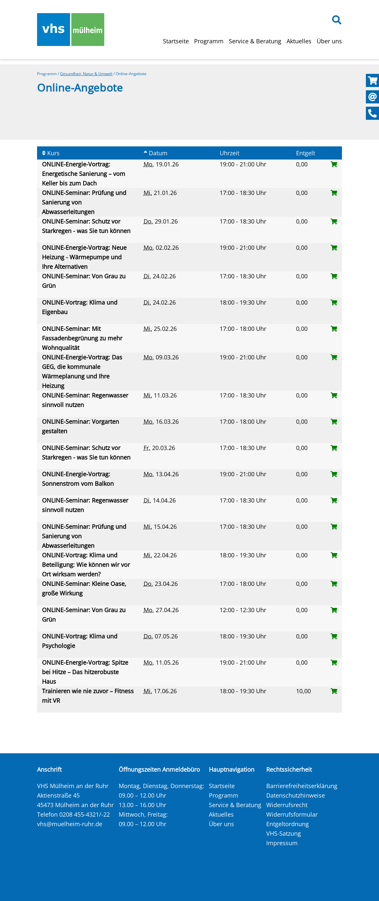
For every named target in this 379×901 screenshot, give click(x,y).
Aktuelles (299, 41)
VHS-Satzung (283, 833)
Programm (209, 41)
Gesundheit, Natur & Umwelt (86, 73)
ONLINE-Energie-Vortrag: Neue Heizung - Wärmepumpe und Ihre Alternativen (84, 257)
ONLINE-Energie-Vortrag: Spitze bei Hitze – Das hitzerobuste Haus (85, 671)
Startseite (176, 41)
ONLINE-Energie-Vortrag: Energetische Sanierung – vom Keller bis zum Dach (83, 173)
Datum (156, 153)
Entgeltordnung (287, 824)
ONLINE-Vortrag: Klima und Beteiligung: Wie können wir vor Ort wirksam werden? (86, 564)
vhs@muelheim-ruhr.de (69, 824)
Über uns (329, 41)
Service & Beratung (255, 41)
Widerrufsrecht (287, 805)
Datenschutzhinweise (295, 795)
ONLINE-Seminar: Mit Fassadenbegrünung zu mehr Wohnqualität (82, 338)
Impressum (282, 843)
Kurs (51, 153)
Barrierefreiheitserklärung (301, 786)
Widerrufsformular (292, 814)
